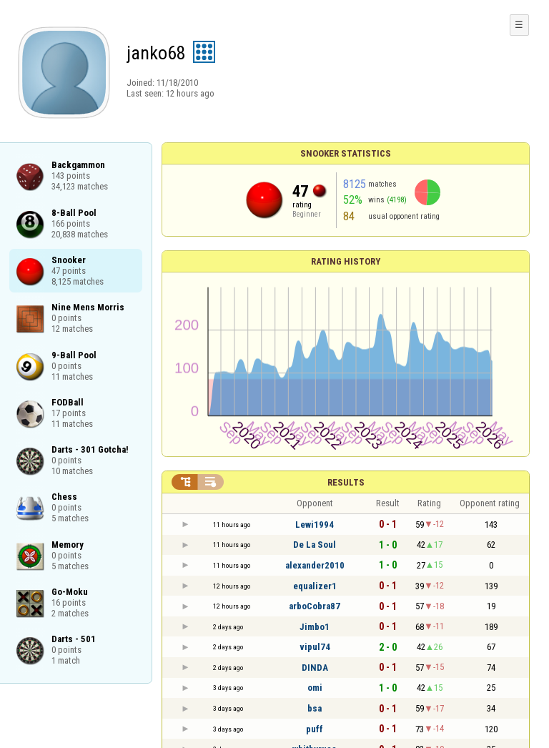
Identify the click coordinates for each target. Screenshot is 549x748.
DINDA (315, 667)
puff (314, 729)
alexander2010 (315, 565)
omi (314, 687)
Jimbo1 (315, 626)
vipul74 (315, 646)
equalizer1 (315, 586)
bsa (314, 708)
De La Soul (314, 544)
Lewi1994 (314, 524)
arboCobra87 (314, 606)
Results (346, 482)
